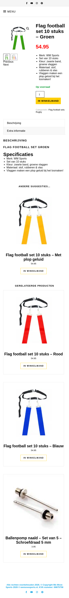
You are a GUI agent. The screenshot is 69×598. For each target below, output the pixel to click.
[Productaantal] (40, 94)
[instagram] (37, 3)
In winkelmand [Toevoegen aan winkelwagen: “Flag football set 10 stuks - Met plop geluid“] (33, 271)
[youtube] (32, 3)
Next (6, 64)
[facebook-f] (27, 3)
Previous (8, 61)
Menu (11, 11)
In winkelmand (48, 101)
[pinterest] (42, 3)
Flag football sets (56, 110)
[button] (28, 28)
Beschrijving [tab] (14, 123)
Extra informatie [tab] (16, 130)
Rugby (39, 112)
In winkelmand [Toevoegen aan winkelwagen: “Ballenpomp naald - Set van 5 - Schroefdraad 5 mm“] (33, 554)
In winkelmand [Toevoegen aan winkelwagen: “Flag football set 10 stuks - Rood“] (33, 366)
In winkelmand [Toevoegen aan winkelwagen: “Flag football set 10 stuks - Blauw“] (33, 458)
